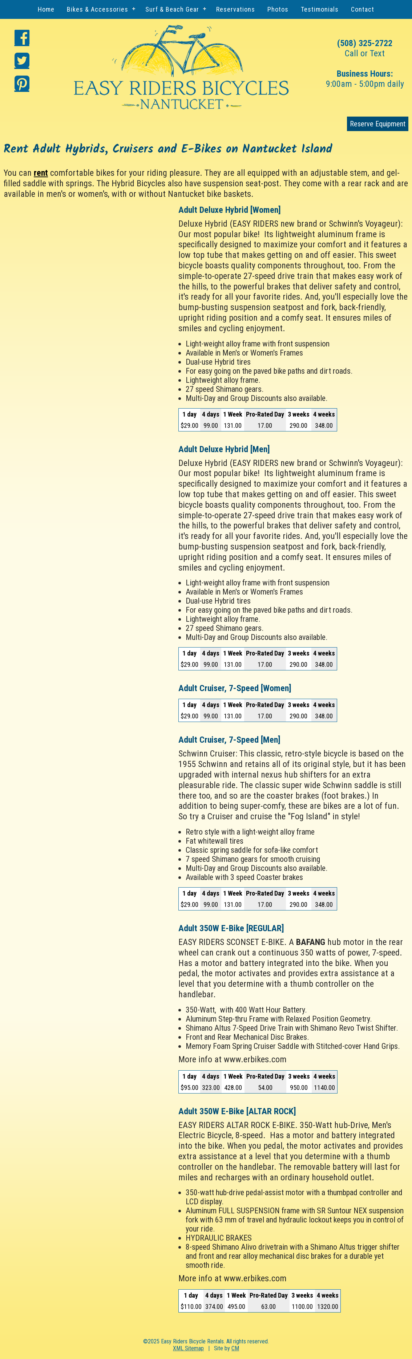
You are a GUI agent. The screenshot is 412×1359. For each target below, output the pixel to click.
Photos (277, 9)
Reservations (235, 9)
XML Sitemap (188, 1348)
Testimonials (320, 9)
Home (46, 9)
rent (41, 173)
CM (235, 1348)
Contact (362, 9)
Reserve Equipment (377, 123)
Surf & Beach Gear (172, 9)
